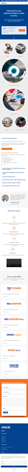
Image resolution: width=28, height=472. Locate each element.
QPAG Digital (25, 0)
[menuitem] (2, 1)
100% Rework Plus (16, 0)
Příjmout (14, 466)
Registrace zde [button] (22, 30)
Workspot (21, 0)
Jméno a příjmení (6, 387)
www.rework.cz (8, 164)
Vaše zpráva (5, 396)
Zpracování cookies (5, 449)
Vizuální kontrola (14, 114)
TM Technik (6, 0)
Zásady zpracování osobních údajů (7, 447)
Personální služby (20, 129)
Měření (7, 56)
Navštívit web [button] (6, 300)
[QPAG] (4, 3)
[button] (26, 454)
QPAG (2, 0)
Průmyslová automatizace (14, 85)
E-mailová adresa (6, 392)
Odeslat (5, 412)
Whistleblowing (4, 448)
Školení (7, 129)
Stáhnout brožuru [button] (7, 148)
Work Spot (3, 439)
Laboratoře (20, 56)
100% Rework (11, 0)
